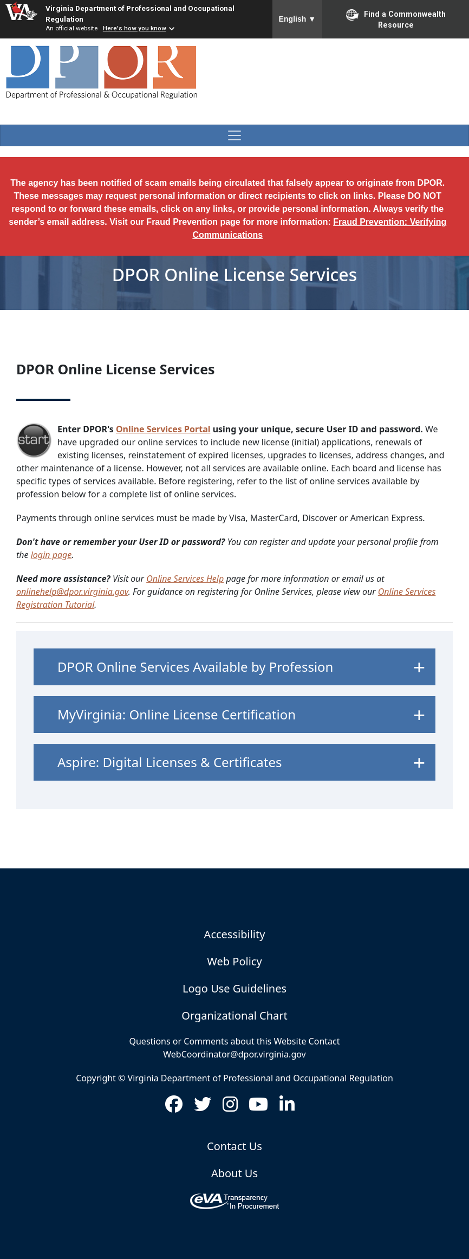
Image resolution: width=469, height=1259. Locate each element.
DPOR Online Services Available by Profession (195, 667)
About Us (234, 1173)
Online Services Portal (163, 429)
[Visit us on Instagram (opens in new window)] (230, 1107)
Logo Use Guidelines (234, 988)
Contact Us (234, 1146)
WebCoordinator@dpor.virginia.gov (234, 1054)
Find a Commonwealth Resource (396, 19)
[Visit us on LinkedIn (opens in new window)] (287, 1107)
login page (51, 555)
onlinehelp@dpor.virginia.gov (72, 592)
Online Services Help (185, 579)
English (297, 19)
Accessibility (234, 934)
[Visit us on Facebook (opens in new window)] (174, 1107)
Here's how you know (134, 28)
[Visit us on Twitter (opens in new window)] (202, 1107)
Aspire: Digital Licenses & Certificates (169, 762)
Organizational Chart (234, 1015)
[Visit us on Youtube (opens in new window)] (258, 1107)
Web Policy (234, 961)
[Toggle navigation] (234, 135)
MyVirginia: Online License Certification (176, 714)
